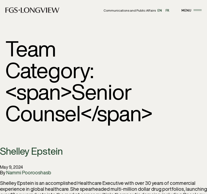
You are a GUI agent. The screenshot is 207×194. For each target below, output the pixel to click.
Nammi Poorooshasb (28, 172)
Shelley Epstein (31, 151)
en (159, 10)
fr (167, 10)
